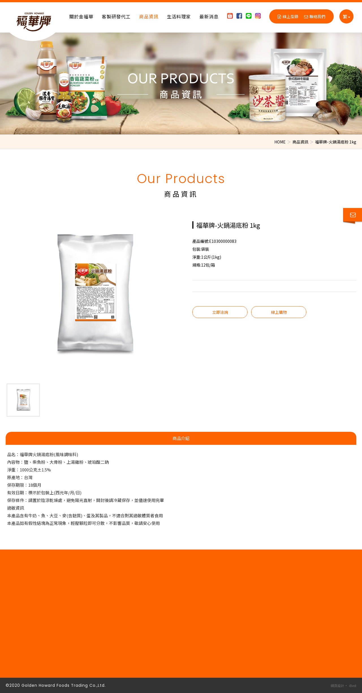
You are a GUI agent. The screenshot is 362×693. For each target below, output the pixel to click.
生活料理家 (179, 16)
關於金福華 (81, 16)
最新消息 (209, 16)
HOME (280, 142)
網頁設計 (337, 685)
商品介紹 (181, 438)
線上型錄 (288, 16)
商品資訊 (148, 16)
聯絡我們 (314, 16)
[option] (181, 83)
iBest (352, 685)
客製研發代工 (116, 16)
